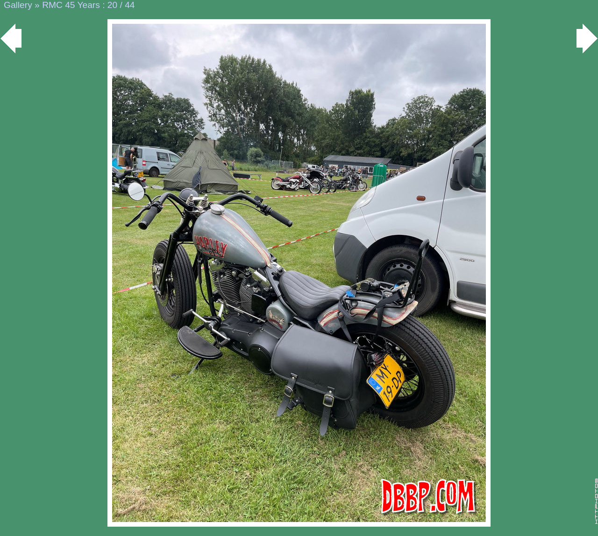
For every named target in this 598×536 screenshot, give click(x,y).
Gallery (18, 5)
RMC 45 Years (71, 5)
